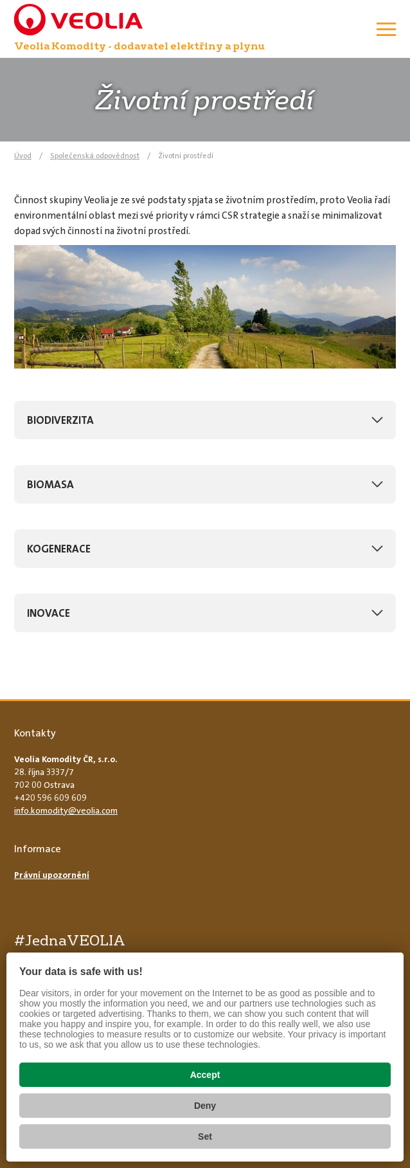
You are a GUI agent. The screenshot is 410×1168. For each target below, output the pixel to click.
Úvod (22, 156)
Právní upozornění (51, 875)
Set (205, 1136)
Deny (205, 1105)
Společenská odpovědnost (94, 156)
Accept (205, 1075)
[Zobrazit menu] (386, 29)
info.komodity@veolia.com (66, 810)
